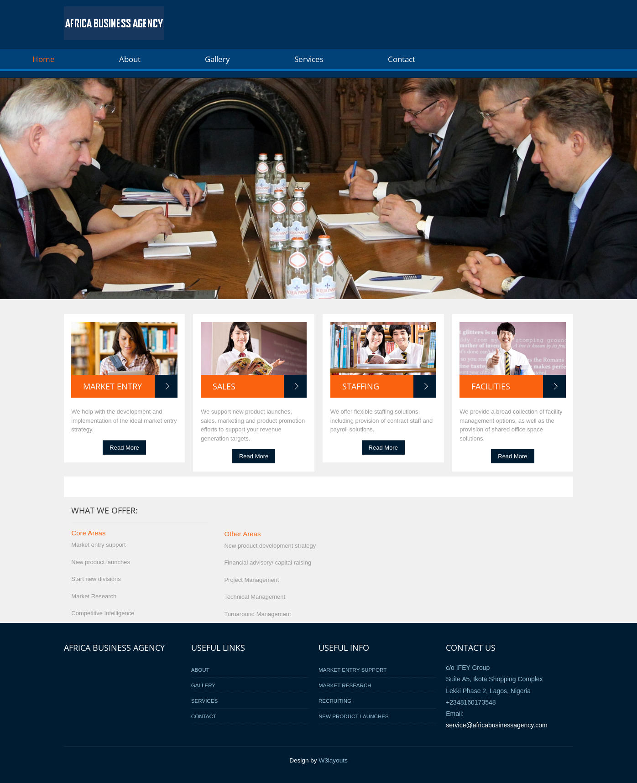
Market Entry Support (352, 670)
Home (43, 59)
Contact (401, 59)
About (130, 59)
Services (309, 59)
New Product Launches (353, 716)
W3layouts (332, 760)
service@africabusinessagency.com (497, 725)
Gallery (217, 59)
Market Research (344, 685)
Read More (124, 447)
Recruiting (334, 701)
